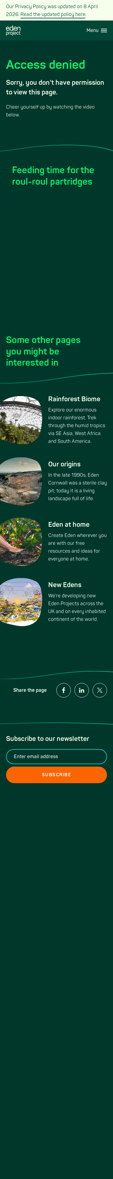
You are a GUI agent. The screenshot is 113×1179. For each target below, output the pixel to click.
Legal (66, 834)
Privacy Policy (21, 860)
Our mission (19, 870)
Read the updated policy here (52, 14)
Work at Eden (21, 850)
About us (69, 844)
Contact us (18, 823)
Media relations (76, 823)
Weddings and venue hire (28, 837)
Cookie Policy (74, 854)
